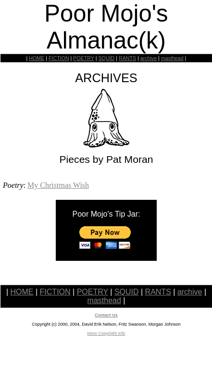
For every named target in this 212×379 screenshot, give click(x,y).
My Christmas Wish (58, 185)
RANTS (127, 58)
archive (148, 58)
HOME (36, 58)
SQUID (106, 58)
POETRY (83, 58)
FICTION (59, 58)
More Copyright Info (106, 333)
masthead (172, 58)
